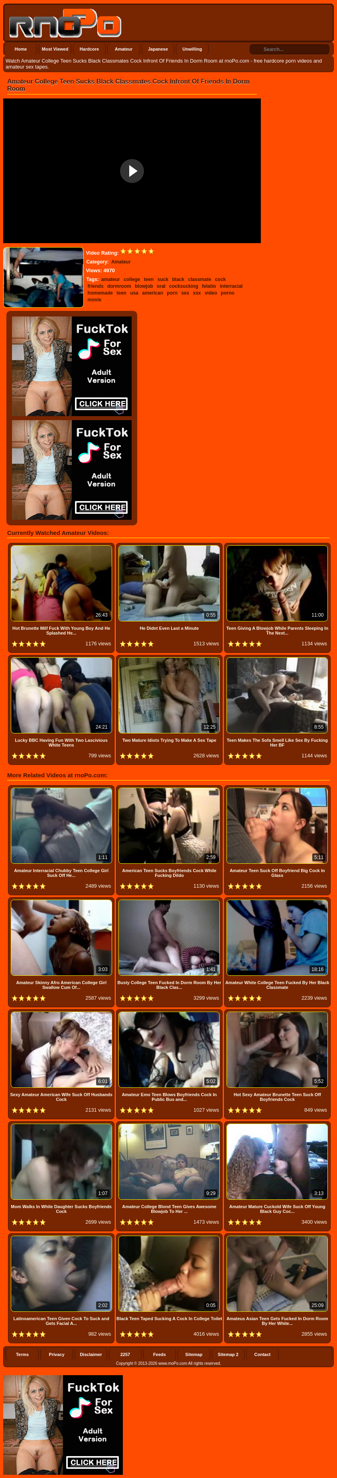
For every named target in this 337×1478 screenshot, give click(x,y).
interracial (231, 286)
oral (161, 286)
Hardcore (89, 49)
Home (21, 49)
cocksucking (183, 286)
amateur (110, 279)
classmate (199, 279)
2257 (125, 1354)
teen (149, 279)
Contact (262, 1354)
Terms (22, 1354)
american (152, 293)
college (132, 279)
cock (220, 279)
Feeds (159, 1354)
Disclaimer (91, 1354)
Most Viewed (55, 49)
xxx (197, 293)
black (178, 279)
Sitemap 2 (228, 1354)
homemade (100, 293)
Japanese (158, 49)
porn (172, 293)
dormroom (119, 286)
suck (163, 279)
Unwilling (192, 49)
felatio (209, 286)
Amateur (124, 49)
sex (185, 293)
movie (95, 300)
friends (96, 286)
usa (134, 293)
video (211, 293)
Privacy (56, 1354)
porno (228, 293)
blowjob (144, 286)
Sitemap (194, 1354)
